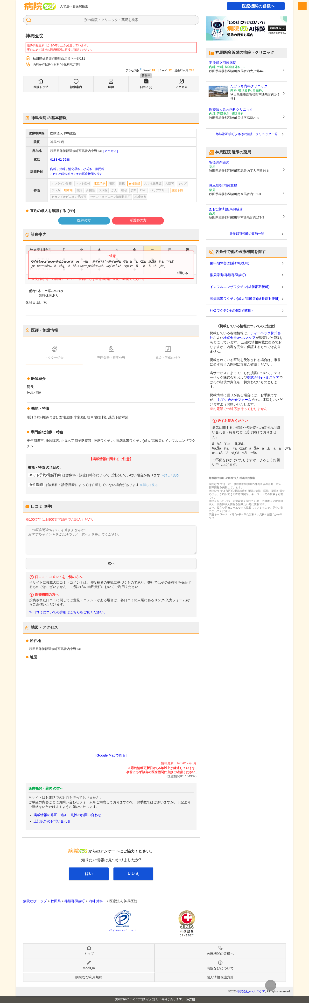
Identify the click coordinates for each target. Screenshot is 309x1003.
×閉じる (182, 273)
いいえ (133, 874)
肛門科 (100, 169)
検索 (135, 20)
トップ (89, 953)
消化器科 (74, 169)
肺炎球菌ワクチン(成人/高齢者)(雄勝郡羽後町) (245, 298)
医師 (111, 87)
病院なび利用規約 (88, 977)
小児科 (88, 169)
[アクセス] (110, 151)
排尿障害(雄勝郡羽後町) (228, 275)
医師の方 (84, 220)
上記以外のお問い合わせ (52, 821)
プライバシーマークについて (122, 930)
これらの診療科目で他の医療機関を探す (76, 174)
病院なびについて (220, 968)
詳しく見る (171, 475)
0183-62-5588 (60, 159)
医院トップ (41, 87)
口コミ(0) (146, 87)
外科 (62, 169)
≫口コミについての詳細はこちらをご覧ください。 (68, 612)
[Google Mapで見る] (111, 755)
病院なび (40, 6)
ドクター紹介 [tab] (54, 358)
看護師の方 (138, 220)
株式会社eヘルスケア (239, 338)
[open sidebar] (302, 6)
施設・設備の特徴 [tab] (168, 358)
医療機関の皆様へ (258, 6)
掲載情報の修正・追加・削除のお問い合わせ (67, 815)
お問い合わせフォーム (234, 400)
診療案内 (76, 87)
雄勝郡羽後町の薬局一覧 (247, 233)
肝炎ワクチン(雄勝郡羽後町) (231, 310)
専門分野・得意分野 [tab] (111, 358)
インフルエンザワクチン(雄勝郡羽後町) (239, 287)
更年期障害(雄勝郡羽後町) (229, 263)
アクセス (181, 87)
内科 (53, 169)
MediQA (89, 968)
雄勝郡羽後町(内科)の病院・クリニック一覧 (247, 134)
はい (89, 874)
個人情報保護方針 (220, 977)
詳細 (192, 999)
